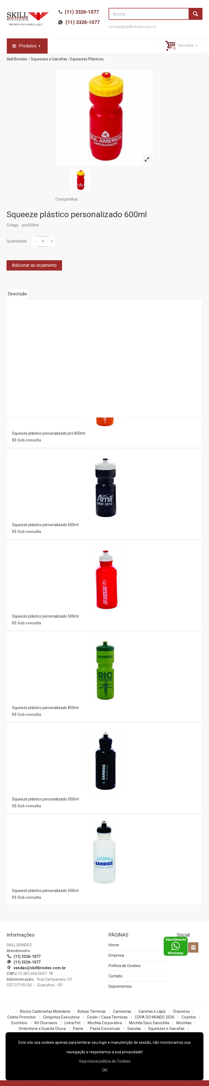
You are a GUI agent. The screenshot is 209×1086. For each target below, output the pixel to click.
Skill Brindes (17, 59)
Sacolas (134, 1028)
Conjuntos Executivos (61, 1017)
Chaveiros (181, 1011)
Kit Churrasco (46, 1023)
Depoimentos (120, 986)
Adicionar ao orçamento (34, 265)
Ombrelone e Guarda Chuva (42, 1028)
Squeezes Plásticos (87, 59)
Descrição (17, 293)
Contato (115, 976)
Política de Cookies (125, 966)
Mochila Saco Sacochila (149, 1023)
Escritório (19, 1023)
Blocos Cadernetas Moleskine (45, 1011)
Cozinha (189, 1017)
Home (114, 945)
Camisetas (122, 1011)
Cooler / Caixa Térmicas (107, 1017)
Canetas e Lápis (152, 1011)
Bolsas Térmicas (92, 1011)
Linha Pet (72, 1023)
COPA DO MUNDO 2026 (154, 1017)
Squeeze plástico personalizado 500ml (45, 616)
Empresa (116, 955)
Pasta (78, 1028)
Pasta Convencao (105, 1028)
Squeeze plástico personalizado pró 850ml (48, 433)
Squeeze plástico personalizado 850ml (45, 707)
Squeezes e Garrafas (49, 59)
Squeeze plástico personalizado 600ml (77, 214)
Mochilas (184, 1023)
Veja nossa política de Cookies (104, 1061)
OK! (104, 1070)
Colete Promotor (21, 1017)
